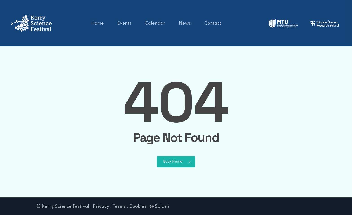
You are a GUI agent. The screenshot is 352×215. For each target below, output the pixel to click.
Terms (119, 206)
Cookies (137, 206)
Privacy (101, 206)
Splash (159, 206)
